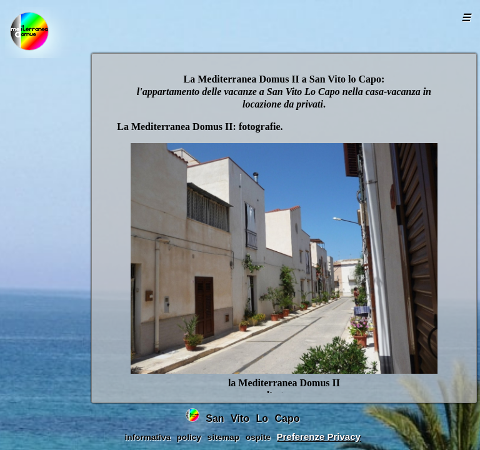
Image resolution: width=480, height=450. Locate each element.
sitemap (223, 437)
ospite (258, 437)
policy (189, 437)
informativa (147, 437)
